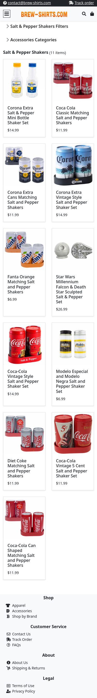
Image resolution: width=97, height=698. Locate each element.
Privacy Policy (23, 691)
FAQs (16, 644)
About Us (20, 662)
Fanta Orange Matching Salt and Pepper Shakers (21, 284)
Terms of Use (23, 685)
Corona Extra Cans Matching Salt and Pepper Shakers (23, 199)
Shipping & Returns (28, 668)
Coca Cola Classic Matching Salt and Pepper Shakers (72, 115)
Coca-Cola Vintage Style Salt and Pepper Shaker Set (23, 378)
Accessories (22, 610)
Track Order (22, 639)
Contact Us (21, 633)
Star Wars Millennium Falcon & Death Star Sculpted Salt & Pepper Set (71, 289)
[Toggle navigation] (6, 14)
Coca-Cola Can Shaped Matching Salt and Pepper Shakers (22, 555)
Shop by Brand (24, 616)
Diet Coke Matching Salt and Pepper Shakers (21, 468)
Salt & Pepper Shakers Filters (39, 26)
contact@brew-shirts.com (29, 2)
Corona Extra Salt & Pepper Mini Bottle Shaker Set (21, 115)
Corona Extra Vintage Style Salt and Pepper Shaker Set (71, 199)
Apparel (18, 605)
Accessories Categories (33, 40)
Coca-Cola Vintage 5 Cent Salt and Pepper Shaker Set (71, 468)
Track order (84, 2)
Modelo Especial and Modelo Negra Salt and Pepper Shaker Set (72, 381)
